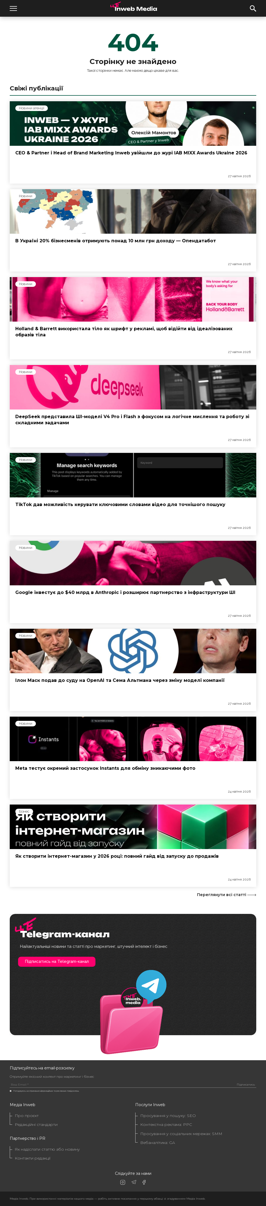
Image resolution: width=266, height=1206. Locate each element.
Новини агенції (31, 108)
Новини (25, 196)
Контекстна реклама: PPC (166, 1124)
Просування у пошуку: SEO (168, 1115)
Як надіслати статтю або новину (47, 1149)
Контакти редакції (32, 1158)
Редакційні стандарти (36, 1124)
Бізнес (24, 811)
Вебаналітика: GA (157, 1142)
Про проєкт (27, 1115)
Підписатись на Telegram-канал (57, 961)
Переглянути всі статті (226, 894)
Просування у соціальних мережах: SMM (181, 1133)
